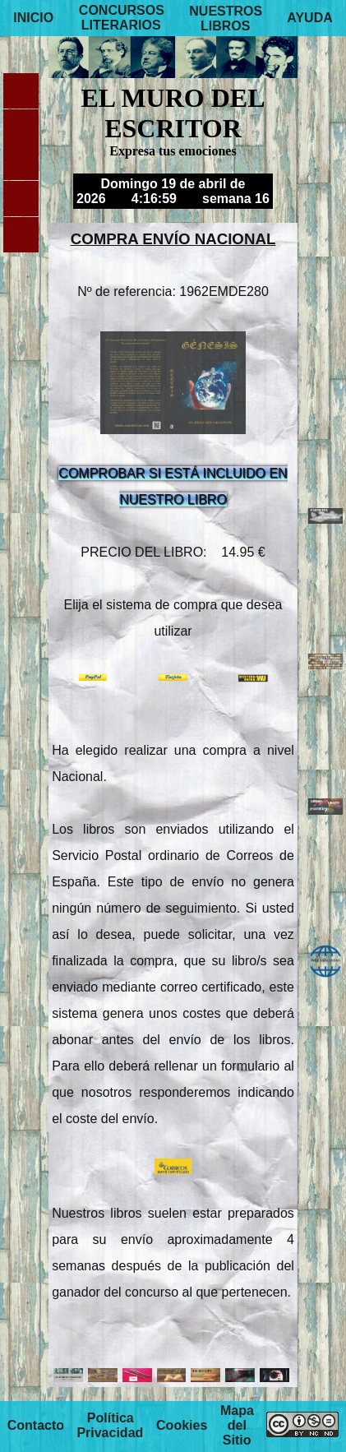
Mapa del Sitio (237, 1426)
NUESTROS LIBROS (225, 17)
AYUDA (309, 18)
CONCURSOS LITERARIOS (121, 17)
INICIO (33, 18)
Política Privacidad (109, 1426)
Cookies (181, 1426)
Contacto (35, 1426)
